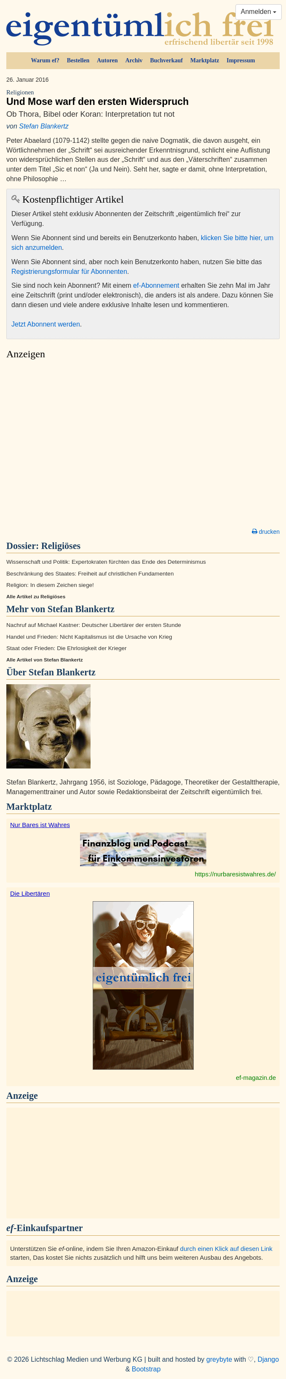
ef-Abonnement (156, 285)
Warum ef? (45, 60)
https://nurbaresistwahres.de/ (235, 874)
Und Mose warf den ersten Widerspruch (143, 98)
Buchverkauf (166, 60)
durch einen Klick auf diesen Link (226, 1248)
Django (268, 1359)
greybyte (219, 1359)
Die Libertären (30, 893)
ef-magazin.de (256, 1077)
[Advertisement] (143, 446)
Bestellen (78, 60)
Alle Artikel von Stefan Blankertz (44, 660)
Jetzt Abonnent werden (45, 324)
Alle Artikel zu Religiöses (35, 597)
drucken (266, 531)
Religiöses (60, 546)
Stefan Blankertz (43, 126)
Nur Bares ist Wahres (40, 824)
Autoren (107, 60)
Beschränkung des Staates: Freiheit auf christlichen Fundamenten (90, 573)
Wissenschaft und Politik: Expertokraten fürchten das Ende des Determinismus (106, 562)
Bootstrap (146, 1369)
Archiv (133, 60)
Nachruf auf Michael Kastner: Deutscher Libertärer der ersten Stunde (93, 625)
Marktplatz (204, 60)
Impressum (241, 60)
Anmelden (259, 11)
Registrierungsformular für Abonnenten (69, 271)
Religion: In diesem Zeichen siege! (50, 585)
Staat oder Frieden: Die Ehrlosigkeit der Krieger (66, 648)
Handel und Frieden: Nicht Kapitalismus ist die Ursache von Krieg (89, 637)
